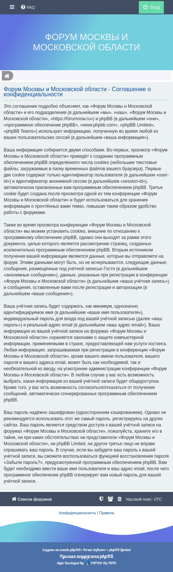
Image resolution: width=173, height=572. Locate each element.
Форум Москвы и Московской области (86, 42)
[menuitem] (27, 7)
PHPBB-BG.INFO (100, 562)
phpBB (75, 549)
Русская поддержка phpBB (86, 556)
